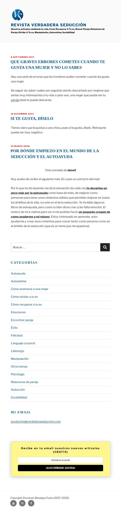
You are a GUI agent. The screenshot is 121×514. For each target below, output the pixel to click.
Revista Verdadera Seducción (49, 25)
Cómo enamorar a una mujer (29, 289)
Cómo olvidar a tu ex (24, 296)
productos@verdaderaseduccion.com (36, 421)
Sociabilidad (19, 397)
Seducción (18, 389)
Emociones (18, 312)
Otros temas (19, 366)
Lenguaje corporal (23, 343)
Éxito (14, 327)
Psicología (17, 374)
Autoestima (18, 281)
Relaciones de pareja (24, 382)
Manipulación (20, 358)
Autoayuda (18, 273)
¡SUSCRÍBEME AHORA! (60, 467)
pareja (15, 100)
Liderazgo (17, 351)
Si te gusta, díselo (32, 118)
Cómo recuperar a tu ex (26, 304)
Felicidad (17, 335)
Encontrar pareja (22, 320)
